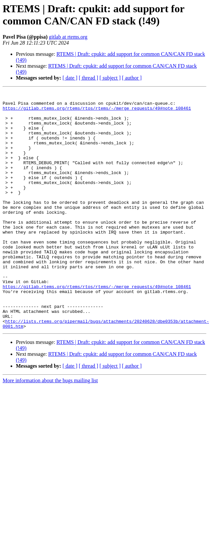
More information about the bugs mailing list (50, 428)
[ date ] (70, 78)
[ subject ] (110, 78)
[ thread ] (88, 78)
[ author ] (132, 78)
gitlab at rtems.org (68, 37)
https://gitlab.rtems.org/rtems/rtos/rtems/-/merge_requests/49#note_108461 (97, 112)
